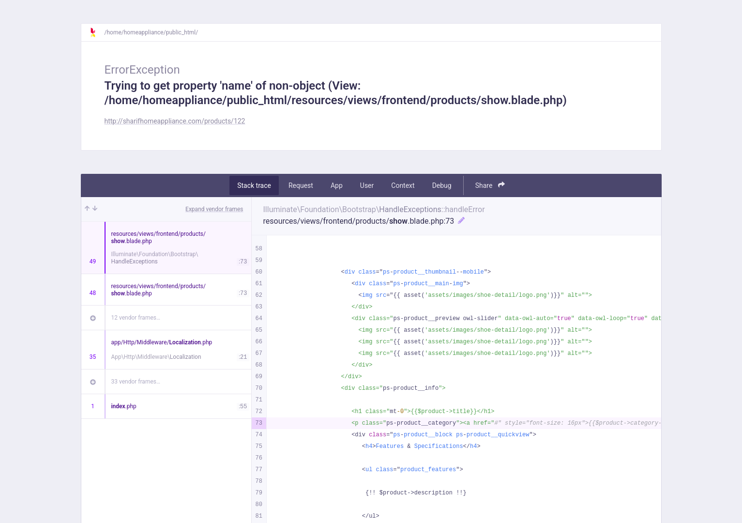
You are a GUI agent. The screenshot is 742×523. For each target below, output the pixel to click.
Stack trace (254, 185)
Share (490, 185)
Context (402, 185)
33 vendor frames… (135, 381)
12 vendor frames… (135, 317)
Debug (442, 185)
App (337, 185)
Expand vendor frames (214, 209)
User (367, 185)
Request (300, 185)
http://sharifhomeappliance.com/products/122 (175, 121)
